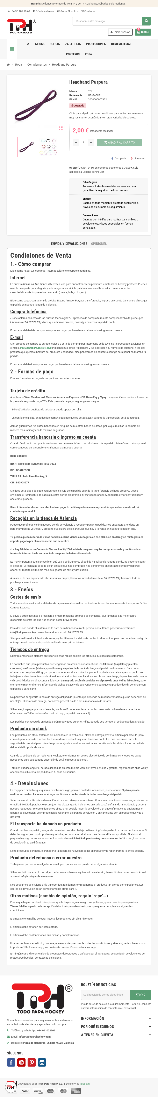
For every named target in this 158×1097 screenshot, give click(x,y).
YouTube (21, 1062)
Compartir (118, 158)
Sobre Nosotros (68, 11)
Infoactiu (85, 1083)
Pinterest (138, 158)
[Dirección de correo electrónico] (105, 995)
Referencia (75, 95)
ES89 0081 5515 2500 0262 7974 (37, 464)
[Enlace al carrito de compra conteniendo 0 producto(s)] (143, 32)
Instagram (42, 1062)
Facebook (11, 1062)
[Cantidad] (83, 142)
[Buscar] (111, 21)
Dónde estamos (43, 11)
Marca (73, 91)
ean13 (73, 99)
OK (140, 995)
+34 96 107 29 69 (18, 11)
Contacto (88, 11)
